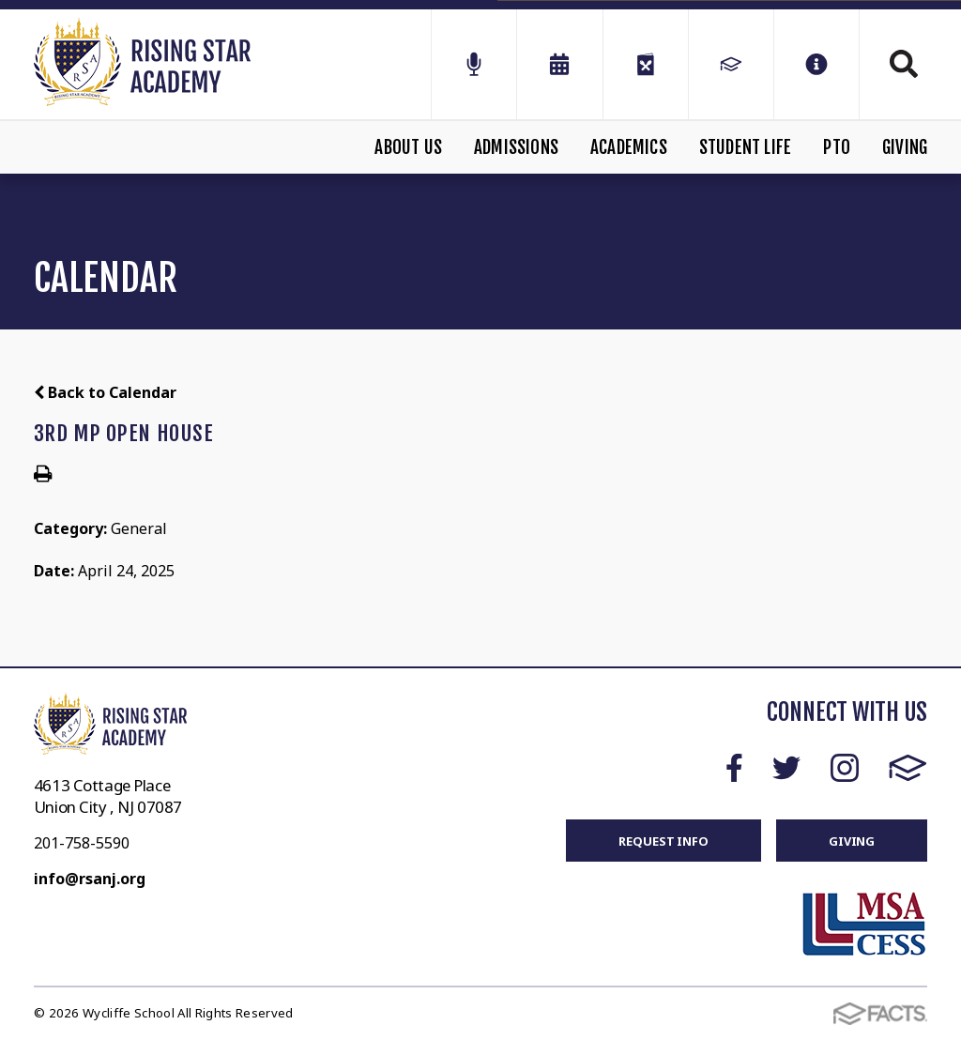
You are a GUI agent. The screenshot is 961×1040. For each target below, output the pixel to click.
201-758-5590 (82, 843)
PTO (836, 147)
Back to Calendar (105, 392)
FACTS (908, 768)
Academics (628, 147)
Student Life (745, 147)
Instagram (845, 768)
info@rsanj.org (89, 878)
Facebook (734, 768)
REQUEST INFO (663, 841)
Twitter (786, 768)
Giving (904, 147)
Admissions (516, 147)
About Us (408, 147)
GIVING (852, 841)
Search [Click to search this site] (904, 64)
